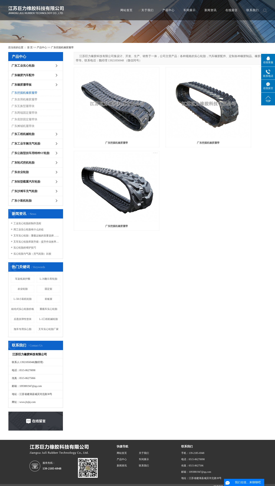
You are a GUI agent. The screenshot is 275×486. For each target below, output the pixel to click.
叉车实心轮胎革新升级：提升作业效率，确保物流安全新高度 (36, 241)
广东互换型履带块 (22, 106)
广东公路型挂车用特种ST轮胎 (30, 153)
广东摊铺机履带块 (22, 125)
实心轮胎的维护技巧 (24, 247)
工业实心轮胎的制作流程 (27, 223)
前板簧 (48, 299)
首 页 (30, 47)
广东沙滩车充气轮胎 (24, 191)
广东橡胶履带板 (21, 84)
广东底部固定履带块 (24, 119)
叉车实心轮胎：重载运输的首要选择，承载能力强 (36, 235)
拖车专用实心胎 (22, 329)
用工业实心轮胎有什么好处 (28, 229)
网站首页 (126, 10)
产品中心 (168, 10)
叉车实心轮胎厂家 (48, 329)
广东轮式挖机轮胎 (22, 162)
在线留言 (231, 10)
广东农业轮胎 (20, 172)
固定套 (48, 289)
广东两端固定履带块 (24, 112)
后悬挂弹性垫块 (22, 319)
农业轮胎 (23, 289)
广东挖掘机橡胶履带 (62, 47)
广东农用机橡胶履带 (24, 99)
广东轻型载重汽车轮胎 (25, 181)
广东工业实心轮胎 (22, 65)
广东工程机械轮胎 (22, 134)
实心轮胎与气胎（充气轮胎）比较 (32, 253)
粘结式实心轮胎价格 (22, 309)
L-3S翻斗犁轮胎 (48, 279)
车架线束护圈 (22, 279)
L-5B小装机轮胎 (23, 299)
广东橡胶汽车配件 (22, 75)
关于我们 (147, 10)
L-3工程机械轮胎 (48, 319)
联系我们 (252, 10)
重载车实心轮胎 (48, 309)
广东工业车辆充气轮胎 (25, 143)
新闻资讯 (210, 10)
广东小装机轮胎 (21, 200)
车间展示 (189, 10)
